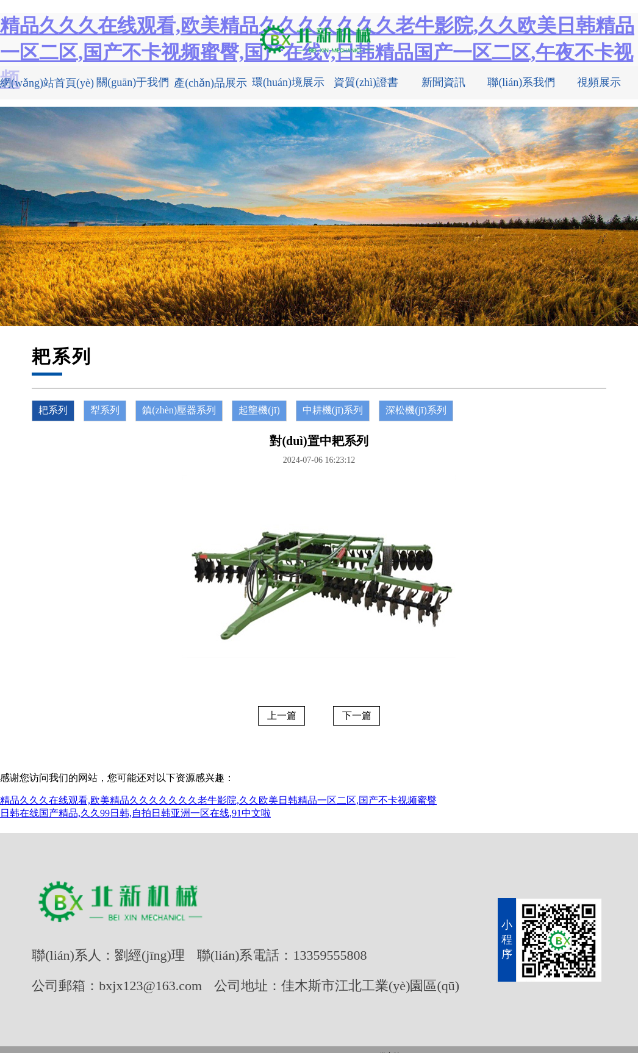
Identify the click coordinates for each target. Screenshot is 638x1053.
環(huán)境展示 (288, 82)
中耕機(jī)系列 (333, 410)
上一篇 (281, 715)
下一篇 (356, 715)
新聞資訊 (443, 82)
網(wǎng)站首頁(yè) (47, 83)
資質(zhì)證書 (366, 82)
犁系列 (105, 410)
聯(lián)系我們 (521, 82)
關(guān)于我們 (132, 82)
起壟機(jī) (259, 410)
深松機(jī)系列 (415, 410)
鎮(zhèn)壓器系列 (179, 410)
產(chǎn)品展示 (210, 83)
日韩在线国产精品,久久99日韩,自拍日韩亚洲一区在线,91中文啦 (135, 813)
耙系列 (53, 410)
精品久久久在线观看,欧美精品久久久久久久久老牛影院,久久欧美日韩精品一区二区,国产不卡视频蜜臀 (218, 800)
